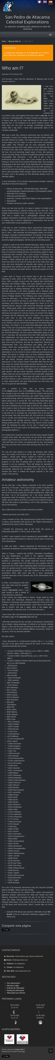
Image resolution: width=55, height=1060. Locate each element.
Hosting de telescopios (15, 990)
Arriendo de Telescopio (15, 988)
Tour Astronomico (13, 983)
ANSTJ (7, 558)
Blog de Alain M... (15, 41)
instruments (12, 590)
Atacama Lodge (13, 986)
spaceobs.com (24, 617)
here (12, 890)
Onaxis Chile (19, 1049)
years (45, 607)
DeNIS (9, 391)
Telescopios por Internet (16, 993)
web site (44, 116)
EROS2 (31, 391)
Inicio (4, 41)
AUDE (45, 536)
